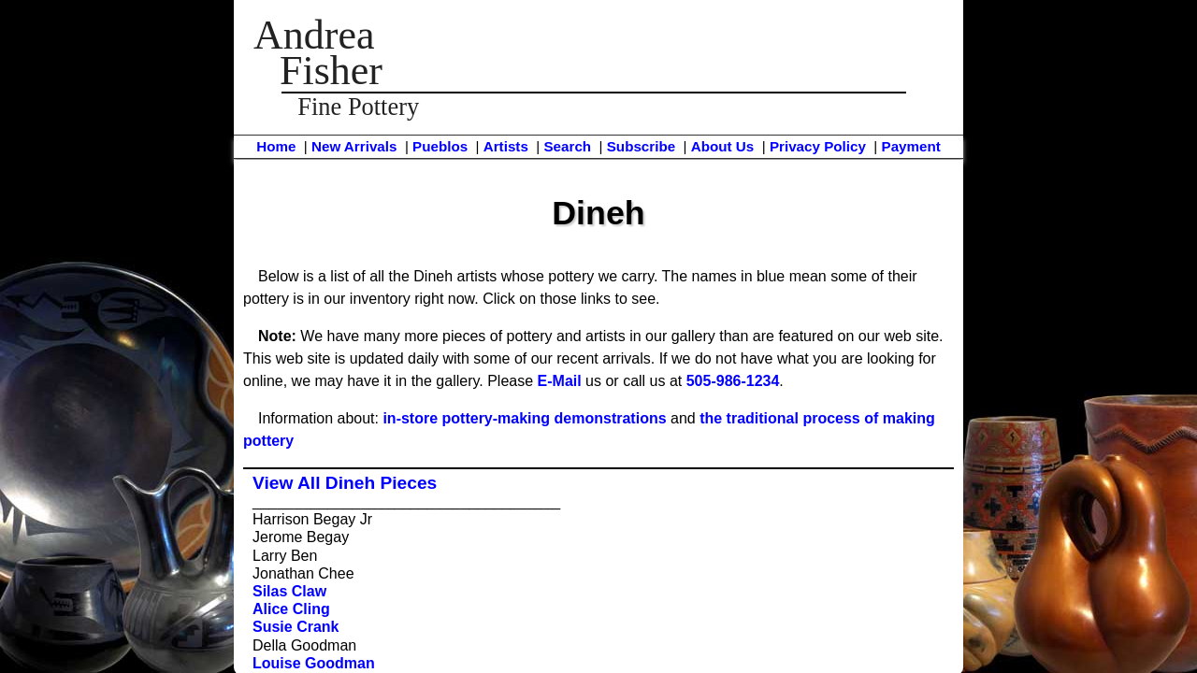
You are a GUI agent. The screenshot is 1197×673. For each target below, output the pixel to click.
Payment (911, 146)
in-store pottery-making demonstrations (524, 418)
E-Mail (560, 381)
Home (276, 146)
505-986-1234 (733, 381)
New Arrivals (354, 146)
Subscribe (641, 146)
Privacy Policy (818, 146)
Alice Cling (291, 609)
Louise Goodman (313, 663)
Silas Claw (289, 591)
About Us (723, 146)
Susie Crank (295, 627)
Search (567, 146)
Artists (505, 146)
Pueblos (440, 146)
